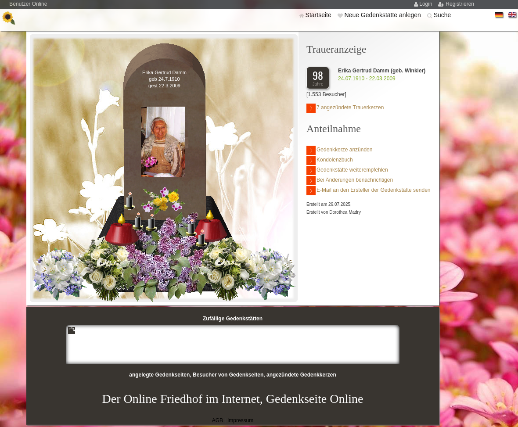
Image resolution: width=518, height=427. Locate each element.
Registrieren (460, 4)
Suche (442, 14)
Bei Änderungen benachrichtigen (349, 180)
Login (426, 4)
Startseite (319, 14)
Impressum (240, 420)
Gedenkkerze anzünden (339, 150)
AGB (217, 420)
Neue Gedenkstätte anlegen (383, 14)
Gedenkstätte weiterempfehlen (347, 170)
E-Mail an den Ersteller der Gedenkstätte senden (368, 190)
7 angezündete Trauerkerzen (345, 108)
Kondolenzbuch (329, 160)
